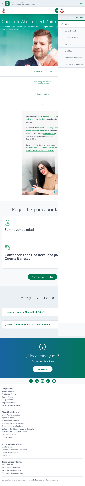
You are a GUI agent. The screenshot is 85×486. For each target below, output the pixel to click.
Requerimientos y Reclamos (13, 405)
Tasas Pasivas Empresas (11, 449)
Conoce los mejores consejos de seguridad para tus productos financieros (31, 459)
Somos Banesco (8, 370)
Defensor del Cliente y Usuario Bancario (18, 408)
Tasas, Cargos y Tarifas (12, 441)
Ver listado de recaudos (42, 256)
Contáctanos (42, 348)
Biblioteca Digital (9, 373)
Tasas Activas (7, 444)
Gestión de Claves (9, 413)
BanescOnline (49, 112)
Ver (81, 3)
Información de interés (12, 423)
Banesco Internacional (11, 384)
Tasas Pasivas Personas (11, 446)
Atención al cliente (10, 391)
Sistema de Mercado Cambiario (14, 429)
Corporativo (7, 367)
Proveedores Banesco (10, 399)
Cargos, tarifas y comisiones (13, 452)
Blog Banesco (7, 379)
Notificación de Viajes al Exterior (15, 411)
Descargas (6, 434)
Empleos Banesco (9, 382)
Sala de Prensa (7, 376)
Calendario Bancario (10, 431)
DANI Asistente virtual (11, 394)
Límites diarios (8, 426)
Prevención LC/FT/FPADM (13, 402)
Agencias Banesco (9, 397)
